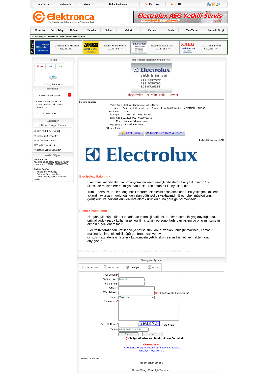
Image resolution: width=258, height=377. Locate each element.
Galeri (128, 30)
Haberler (91, 30)
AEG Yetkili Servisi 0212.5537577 (211, 47)
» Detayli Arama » (53, 84)
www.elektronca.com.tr (134, 124)
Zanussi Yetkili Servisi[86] (49, 149)
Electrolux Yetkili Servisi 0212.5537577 (163, 47)
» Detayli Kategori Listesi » (52, 125)
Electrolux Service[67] (47, 136)
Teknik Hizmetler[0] (46, 145)
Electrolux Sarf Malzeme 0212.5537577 (66, 47)
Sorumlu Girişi (216, 30)
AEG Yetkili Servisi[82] (48, 131)
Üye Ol (175, 4)
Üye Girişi (152, 4)
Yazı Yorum (192, 30)
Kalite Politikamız (118, 4)
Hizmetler (40, 30)
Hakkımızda (65, 4)
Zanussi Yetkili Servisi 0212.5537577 (115, 47)
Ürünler (74, 30)
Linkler (108, 30)
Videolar (152, 30)
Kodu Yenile (168, 329)
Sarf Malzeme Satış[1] (47, 140)
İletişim (86, 4)
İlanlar (171, 30)
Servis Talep (57, 30)
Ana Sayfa (43, 4)
